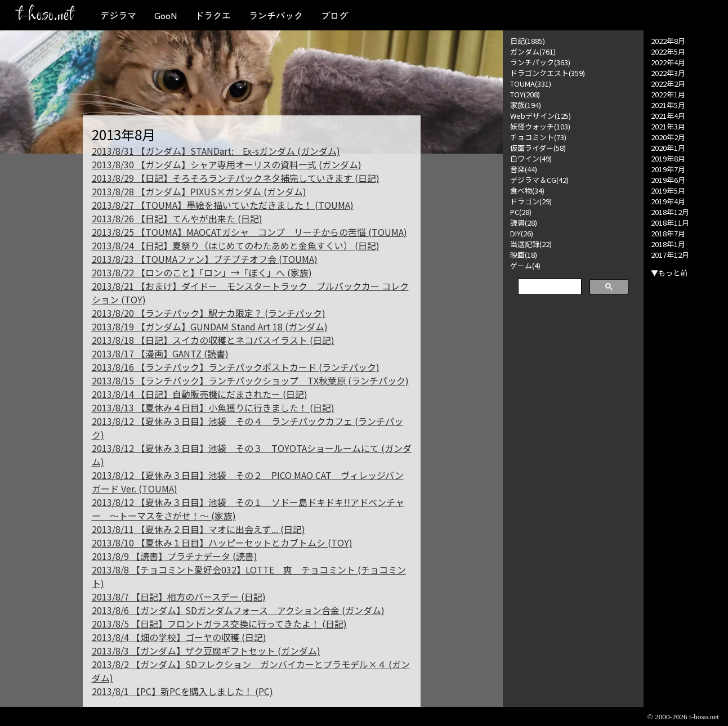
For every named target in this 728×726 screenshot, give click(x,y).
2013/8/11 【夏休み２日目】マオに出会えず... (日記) (198, 529)
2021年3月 (668, 126)
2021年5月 (668, 105)
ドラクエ (213, 15)
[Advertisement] (573, 474)
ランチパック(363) (540, 62)
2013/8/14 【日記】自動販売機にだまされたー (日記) (199, 394)
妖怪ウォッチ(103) (540, 126)
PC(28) (521, 212)
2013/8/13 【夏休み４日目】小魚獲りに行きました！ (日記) (213, 407)
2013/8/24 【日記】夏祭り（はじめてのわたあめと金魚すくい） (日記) (235, 245)
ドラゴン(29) (531, 201)
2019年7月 (668, 169)
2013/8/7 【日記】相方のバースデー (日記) (179, 596)
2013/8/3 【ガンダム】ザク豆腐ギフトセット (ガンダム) (206, 650)
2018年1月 (668, 244)
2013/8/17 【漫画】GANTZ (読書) (160, 353)
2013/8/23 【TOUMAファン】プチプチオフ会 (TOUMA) (205, 259)
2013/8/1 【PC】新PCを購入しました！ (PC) (182, 691)
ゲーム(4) (525, 265)
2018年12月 (670, 212)
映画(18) (523, 254)
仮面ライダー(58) (538, 147)
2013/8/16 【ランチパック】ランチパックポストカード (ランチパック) (235, 367)
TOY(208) (525, 94)
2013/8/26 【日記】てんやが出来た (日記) (177, 218)
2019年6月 (668, 179)
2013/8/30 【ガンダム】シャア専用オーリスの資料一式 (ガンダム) (226, 164)
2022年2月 (668, 83)
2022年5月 (668, 51)
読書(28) (523, 222)
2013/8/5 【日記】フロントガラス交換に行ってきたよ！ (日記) (219, 623)
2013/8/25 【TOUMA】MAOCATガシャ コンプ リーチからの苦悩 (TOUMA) (249, 232)
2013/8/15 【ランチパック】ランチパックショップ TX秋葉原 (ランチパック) (250, 380)
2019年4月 (668, 201)
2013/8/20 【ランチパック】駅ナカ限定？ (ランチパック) (208, 313)
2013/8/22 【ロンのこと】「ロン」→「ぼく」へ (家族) (202, 272)
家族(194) (525, 105)
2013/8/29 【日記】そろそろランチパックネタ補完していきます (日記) (235, 178)
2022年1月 (668, 94)
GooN (165, 15)
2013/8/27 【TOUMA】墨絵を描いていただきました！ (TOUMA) (223, 205)
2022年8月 (668, 40)
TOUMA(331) (530, 83)
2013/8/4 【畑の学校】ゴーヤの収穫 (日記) (179, 637)
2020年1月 (668, 147)
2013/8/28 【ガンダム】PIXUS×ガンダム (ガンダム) (199, 191)
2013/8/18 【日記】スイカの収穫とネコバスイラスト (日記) (213, 340)
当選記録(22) (531, 244)
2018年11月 (670, 222)
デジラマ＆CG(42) (539, 179)
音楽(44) (523, 169)
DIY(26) (521, 233)
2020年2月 (668, 137)
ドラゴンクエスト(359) (547, 73)
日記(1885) (527, 40)
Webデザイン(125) (540, 115)
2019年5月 (668, 190)
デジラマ (118, 15)
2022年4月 (668, 62)
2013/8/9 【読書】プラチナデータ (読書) (174, 556)
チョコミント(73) (538, 137)
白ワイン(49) (531, 158)
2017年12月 (670, 254)
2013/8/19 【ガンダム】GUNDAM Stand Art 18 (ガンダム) (210, 326)
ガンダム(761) (533, 51)
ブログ (334, 15)
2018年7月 (668, 233)
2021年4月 (668, 115)
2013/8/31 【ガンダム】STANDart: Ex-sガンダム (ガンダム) (216, 151)
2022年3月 (668, 73)
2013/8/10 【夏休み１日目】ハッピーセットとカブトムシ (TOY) (222, 542)
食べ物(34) (527, 190)
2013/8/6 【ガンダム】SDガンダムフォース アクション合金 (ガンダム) (238, 610)
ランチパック (276, 15)
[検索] (549, 287)
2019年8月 (668, 158)
